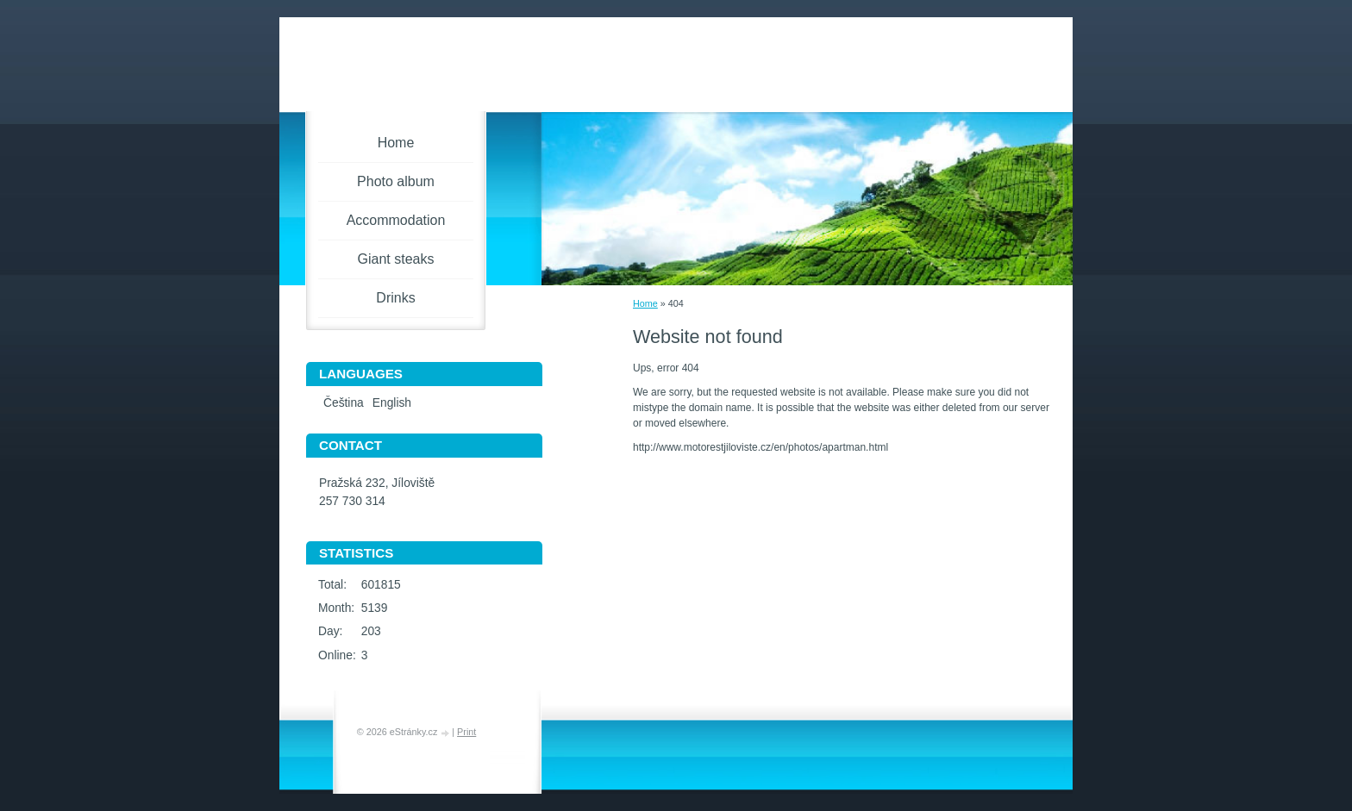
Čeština (343, 402)
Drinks (395, 297)
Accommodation (396, 220)
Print (466, 732)
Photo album (396, 181)
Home (645, 303)
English (391, 402)
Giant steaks (396, 259)
